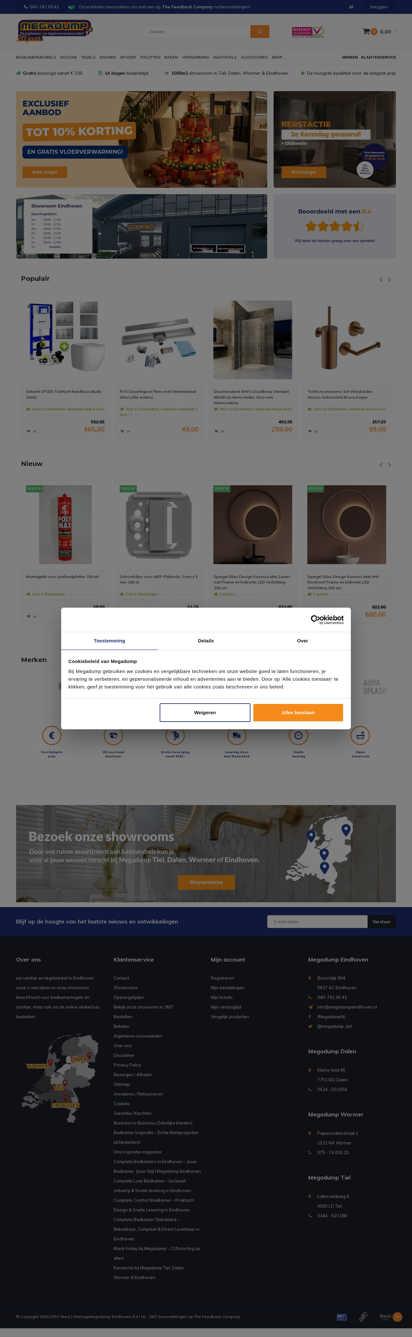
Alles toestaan (298, 713)
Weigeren (205, 713)
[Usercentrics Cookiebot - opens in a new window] (315, 619)
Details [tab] (206, 640)
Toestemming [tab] (109, 640)
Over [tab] (302, 640)
